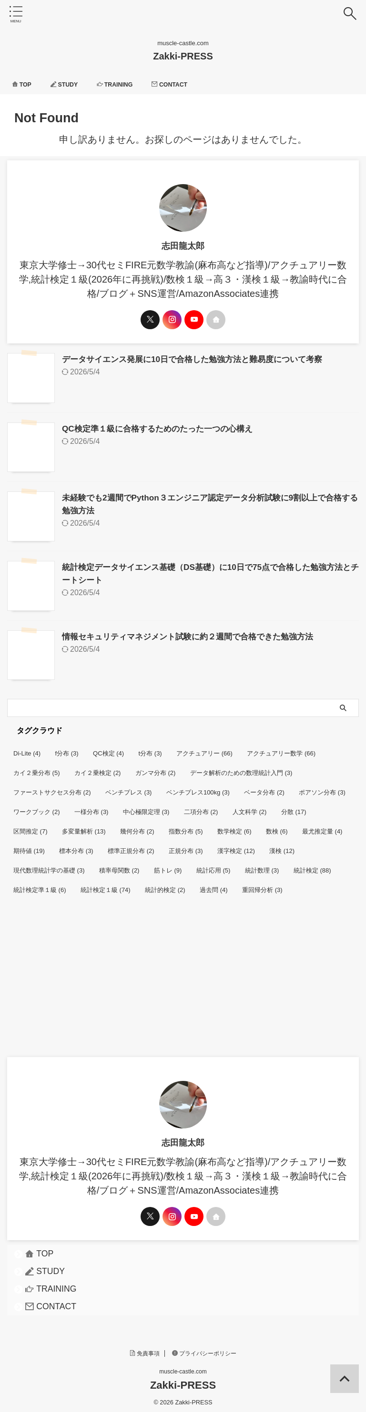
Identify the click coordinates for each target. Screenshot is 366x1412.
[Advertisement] (178, 982)
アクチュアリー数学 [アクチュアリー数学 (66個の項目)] (281, 749)
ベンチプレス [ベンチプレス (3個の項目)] (128, 788)
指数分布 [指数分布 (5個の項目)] (186, 827)
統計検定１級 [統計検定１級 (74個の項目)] (106, 886)
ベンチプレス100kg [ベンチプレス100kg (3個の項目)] (198, 788)
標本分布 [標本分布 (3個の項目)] (76, 847)
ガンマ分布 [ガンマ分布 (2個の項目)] (155, 769)
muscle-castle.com (182, 1367)
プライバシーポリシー (204, 1349)
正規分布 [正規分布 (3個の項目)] (186, 847)
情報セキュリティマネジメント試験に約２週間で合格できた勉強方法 (195, 633)
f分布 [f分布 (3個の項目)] (67, 749)
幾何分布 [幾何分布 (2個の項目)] (137, 827)
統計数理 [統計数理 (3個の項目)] (262, 866)
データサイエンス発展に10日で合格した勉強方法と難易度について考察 (199, 359)
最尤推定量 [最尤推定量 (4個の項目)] (322, 827)
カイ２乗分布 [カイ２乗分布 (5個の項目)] (36, 769)
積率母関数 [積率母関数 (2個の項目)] (119, 866)
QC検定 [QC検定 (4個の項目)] (108, 749)
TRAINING (123, 84)
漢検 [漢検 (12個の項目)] (282, 847)
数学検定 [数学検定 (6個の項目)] (234, 827)
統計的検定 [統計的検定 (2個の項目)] (165, 886)
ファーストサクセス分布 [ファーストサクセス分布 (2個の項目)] (52, 788)
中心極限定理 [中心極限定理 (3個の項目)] (146, 808)
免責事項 (145, 1349)
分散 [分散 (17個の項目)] (293, 808)
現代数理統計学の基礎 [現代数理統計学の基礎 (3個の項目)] (49, 866)
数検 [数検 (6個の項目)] (277, 827)
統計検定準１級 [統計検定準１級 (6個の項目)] (39, 886)
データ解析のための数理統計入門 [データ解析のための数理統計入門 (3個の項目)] (241, 769)
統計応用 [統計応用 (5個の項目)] (213, 866)
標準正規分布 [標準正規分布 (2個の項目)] (131, 847)
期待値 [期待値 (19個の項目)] (29, 847)
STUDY (69, 84)
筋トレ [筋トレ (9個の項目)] (168, 866)
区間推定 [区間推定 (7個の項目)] (30, 827)
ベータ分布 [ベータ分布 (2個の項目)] (264, 788)
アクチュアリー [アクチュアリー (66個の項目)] (204, 749)
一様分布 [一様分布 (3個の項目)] (91, 808)
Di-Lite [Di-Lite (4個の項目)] (27, 749)
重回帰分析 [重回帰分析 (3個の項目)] (262, 886)
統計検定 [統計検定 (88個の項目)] (312, 866)
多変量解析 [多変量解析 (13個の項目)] (84, 827)
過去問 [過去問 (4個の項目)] (214, 886)
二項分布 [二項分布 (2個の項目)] (201, 808)
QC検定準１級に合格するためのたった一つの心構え (163, 427)
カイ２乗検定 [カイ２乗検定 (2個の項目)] (97, 769)
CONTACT (183, 84)
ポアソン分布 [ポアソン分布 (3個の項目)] (322, 788)
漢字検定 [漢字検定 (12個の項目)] (236, 847)
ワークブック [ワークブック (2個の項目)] (36, 808)
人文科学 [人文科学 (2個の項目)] (250, 808)
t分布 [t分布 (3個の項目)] (150, 749)
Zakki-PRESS (183, 56)
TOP (23, 84)
